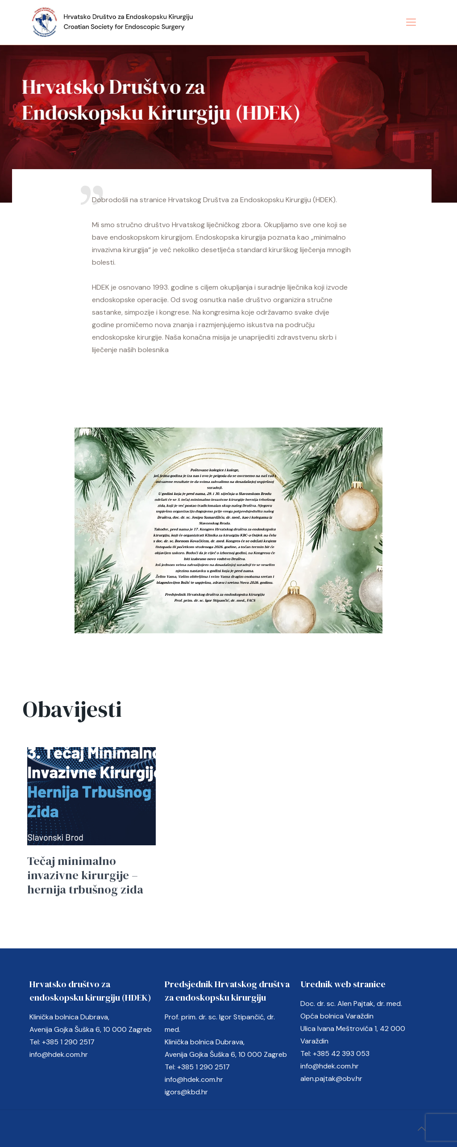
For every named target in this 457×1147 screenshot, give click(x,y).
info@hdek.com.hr (58, 1054)
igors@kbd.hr (186, 1092)
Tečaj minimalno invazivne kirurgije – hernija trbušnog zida (85, 875)
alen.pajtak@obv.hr (331, 1078)
